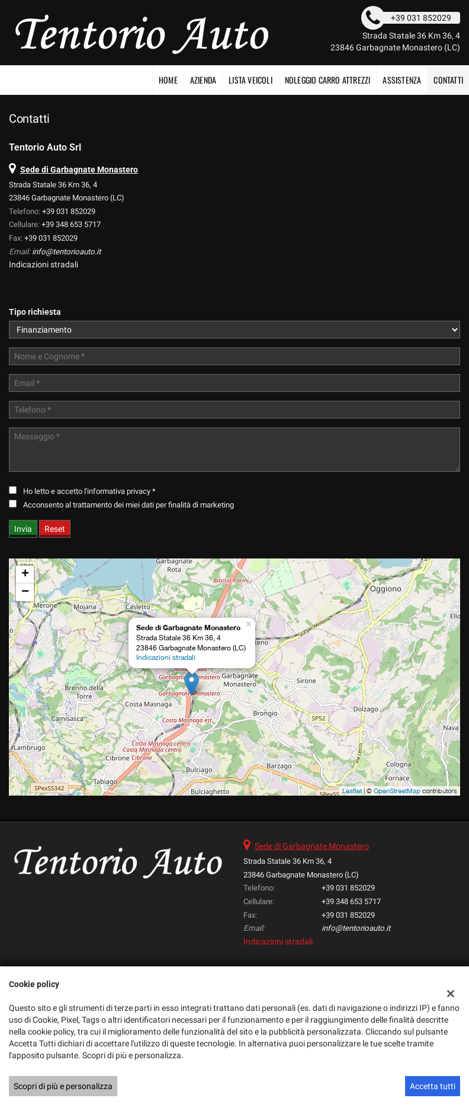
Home (168, 80)
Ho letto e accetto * (89, 491)
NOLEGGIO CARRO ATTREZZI (328, 80)
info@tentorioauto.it (66, 251)
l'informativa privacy (117, 491)
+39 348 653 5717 (71, 224)
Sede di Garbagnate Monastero (312, 846)
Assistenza (402, 80)
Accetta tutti (432, 1086)
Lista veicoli (250, 80)
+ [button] (25, 574)
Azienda (203, 80)
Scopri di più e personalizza (63, 1086)
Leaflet (352, 790)
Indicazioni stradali (43, 264)
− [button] (25, 592)
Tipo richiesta (35, 312)
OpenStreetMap (397, 790)
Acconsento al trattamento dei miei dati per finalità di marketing (128, 504)
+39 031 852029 (68, 211)
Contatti (448, 80)
